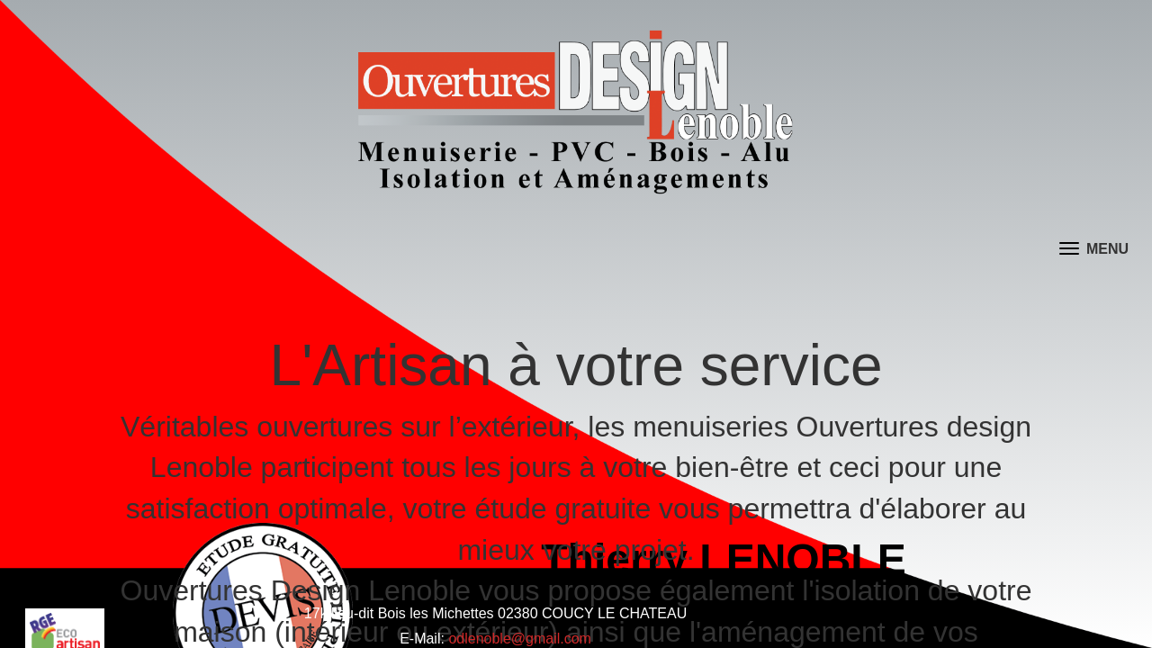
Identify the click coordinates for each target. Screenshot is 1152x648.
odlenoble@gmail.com (520, 629)
